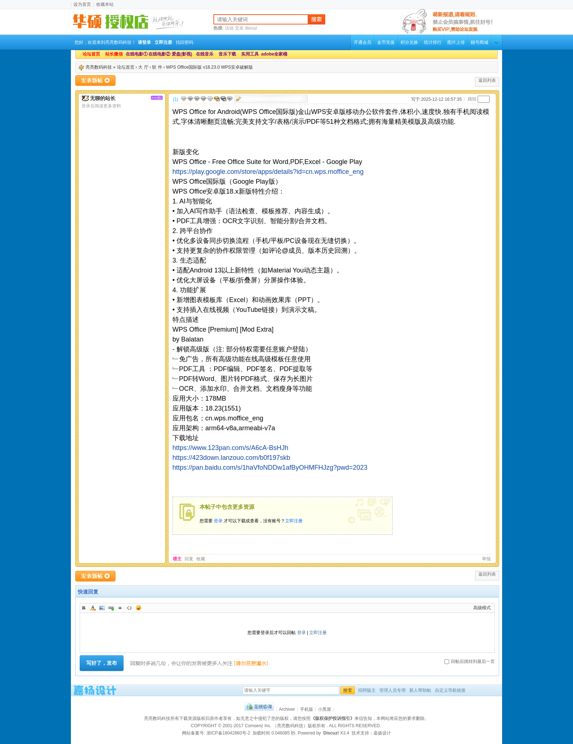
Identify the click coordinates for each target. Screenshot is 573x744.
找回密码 (184, 42)
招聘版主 (367, 690)
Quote (120, 607)
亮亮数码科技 (99, 67)
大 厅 (143, 67)
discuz (251, 28)
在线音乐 (204, 54)
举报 (486, 558)
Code (129, 607)
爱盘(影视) (182, 54)
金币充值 (386, 42)
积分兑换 (409, 42)
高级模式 (482, 607)
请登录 (144, 42)
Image (102, 607)
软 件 (157, 67)
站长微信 (114, 54)
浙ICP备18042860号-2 (228, 733)
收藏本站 (105, 4)
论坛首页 (91, 54)
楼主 (177, 558)
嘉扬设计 (382, 733)
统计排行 (432, 42)
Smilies (138, 607)
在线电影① (137, 54)
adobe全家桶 (272, 54)
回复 (189, 558)
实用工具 (250, 54)
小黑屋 (324, 709)
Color (92, 607)
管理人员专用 (392, 690)
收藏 (200, 558)
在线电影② (159, 54)
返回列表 (487, 80)
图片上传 (456, 42)
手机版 (306, 709)
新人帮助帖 (420, 690)
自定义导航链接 (450, 690)
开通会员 (362, 42)
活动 (229, 28)
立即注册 (163, 42)
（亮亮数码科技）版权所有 (299, 725)
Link (111, 607)
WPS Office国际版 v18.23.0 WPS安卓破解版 (209, 67)
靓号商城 (479, 42)
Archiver (287, 709)
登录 (218, 520)
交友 (239, 28)
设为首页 (82, 4)
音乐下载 (227, 54)
